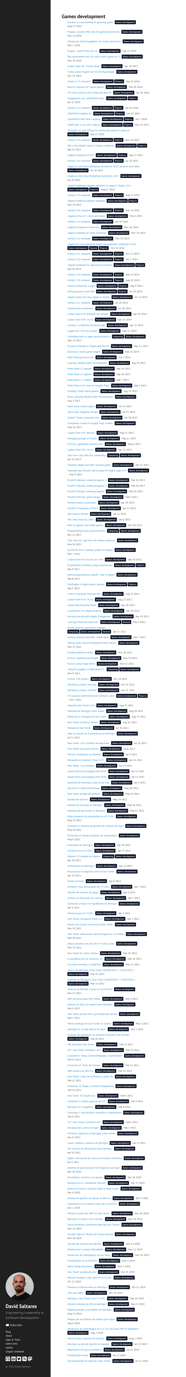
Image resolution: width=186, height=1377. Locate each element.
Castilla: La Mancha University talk (86, 325)
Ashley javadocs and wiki (80, 291)
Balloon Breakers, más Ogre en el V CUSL (89, 1277)
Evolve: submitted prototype (82, 658)
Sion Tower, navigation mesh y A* (84, 918)
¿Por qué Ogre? (75, 1292)
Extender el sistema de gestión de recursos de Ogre (95, 825)
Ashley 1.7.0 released (78, 140)
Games (9, 1347)
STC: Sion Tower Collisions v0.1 (84, 1122)
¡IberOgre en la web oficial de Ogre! (86, 1029)
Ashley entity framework (80, 308)
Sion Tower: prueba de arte (81, 1272)
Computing (118, 336)
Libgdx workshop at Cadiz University (86, 232)
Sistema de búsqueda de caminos (85, 898)
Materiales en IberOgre (79, 845)
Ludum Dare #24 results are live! (85, 559)
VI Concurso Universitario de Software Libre (90, 695)
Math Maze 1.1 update (79, 379)
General (93, 248)
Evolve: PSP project (78, 678)
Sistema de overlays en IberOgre (84, 805)
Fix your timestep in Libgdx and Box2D (88, 346)
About (9, 1335)
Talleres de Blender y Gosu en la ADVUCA (89, 989)
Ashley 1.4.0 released (78, 210)
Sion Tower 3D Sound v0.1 (81, 1095)
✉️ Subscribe (14, 1325)
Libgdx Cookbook (15, 1351)
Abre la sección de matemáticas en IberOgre (91, 733)
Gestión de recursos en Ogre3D (84, 1243)
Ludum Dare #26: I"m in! (80, 449)
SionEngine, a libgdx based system (85, 584)
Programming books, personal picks (86, 530)
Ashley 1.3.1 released (78, 253)
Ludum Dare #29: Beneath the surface (87, 314)
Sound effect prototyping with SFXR (86, 771)
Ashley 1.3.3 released (78, 221)
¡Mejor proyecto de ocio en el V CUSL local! (90, 943)
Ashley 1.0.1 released (78, 302)
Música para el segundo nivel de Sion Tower (90, 871)
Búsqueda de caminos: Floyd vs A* (85, 760)
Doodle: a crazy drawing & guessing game (90, 22)
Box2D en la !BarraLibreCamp (83, 788)
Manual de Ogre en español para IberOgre (89, 1004)
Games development (125, 22)
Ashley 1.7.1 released (78, 107)
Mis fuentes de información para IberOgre (89, 1148)
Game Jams (11, 1343)
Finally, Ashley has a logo (81, 285)
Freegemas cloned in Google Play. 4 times (90, 423)
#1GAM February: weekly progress (85, 491)
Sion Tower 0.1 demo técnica (82, 953)
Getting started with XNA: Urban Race (87, 637)
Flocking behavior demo (80, 652)
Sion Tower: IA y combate (80, 765)
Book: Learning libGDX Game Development (90, 396)
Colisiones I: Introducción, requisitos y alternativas (94, 1112)
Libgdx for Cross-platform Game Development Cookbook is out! (101, 244)
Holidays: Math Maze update (82, 391)
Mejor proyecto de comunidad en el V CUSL (90, 816)
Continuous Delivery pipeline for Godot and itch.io (94, 41)
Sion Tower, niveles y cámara (82, 722)
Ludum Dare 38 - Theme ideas (83, 66)
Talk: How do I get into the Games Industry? (91, 540)
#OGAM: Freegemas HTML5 (82, 508)
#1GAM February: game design (83, 497)
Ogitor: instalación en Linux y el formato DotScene (94, 1158)
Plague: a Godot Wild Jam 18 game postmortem (93, 31)
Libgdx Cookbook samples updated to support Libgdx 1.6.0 (98, 185)
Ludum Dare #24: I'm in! (80, 599)
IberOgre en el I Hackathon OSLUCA (86, 1183)
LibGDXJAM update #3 (79, 113)
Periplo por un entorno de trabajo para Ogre (91, 1319)
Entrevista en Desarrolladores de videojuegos (92, 835)
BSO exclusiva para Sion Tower (83, 998)
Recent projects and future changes (86, 627)
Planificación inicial (77, 1355)
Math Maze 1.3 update (79, 368)
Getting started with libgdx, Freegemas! (89, 616)
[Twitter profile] (19, 1359)
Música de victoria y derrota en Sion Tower (90, 924)
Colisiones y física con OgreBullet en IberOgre (92, 903)
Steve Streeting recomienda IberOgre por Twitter (93, 1224)
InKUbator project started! (81, 684)
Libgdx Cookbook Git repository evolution (89, 265)
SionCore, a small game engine (83, 351)
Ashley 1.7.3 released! (79, 81)
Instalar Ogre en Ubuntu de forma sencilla (90, 1234)
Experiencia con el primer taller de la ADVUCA (92, 1203)
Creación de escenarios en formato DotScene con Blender (98, 1034)
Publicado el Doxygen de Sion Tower (87, 716)
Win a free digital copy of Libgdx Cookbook (90, 145)
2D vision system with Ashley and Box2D (89, 92)
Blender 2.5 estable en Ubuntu (83, 856)
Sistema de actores (77, 799)
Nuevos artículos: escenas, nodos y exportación (93, 1188)
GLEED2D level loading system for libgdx (90, 550)
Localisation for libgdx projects (84, 610)
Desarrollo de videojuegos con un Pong (88, 1255)
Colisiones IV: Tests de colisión (83, 1065)
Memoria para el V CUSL (80, 913)
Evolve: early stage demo (81, 663)
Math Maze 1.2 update (79, 374)
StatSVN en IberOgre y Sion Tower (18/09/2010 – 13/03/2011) (101, 979)
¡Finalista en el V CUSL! (79, 850)
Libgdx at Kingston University (83, 227)
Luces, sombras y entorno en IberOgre (87, 1143)
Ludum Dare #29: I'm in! (80, 319)
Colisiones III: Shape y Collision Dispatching (90, 1086)
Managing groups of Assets (82, 438)
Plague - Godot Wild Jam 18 (82, 51)
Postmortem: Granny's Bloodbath (85, 1249)
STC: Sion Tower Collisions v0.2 (84, 1050)
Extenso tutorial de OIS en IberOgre (86, 1304)
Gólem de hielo (75, 881)
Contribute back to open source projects (88, 336)
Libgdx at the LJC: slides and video (86, 216)
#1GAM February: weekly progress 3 (86, 480)
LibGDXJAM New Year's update (83, 119)
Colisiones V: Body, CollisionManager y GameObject (94, 1055)
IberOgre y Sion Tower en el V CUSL (86, 1298)
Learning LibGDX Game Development (87, 363)
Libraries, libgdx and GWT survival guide (88, 464)
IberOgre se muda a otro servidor (85, 1219)
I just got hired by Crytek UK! (82, 622)
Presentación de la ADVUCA (82, 1260)
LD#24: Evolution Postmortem (84, 593)
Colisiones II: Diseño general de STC (86, 1101)
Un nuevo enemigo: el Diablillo (84, 964)
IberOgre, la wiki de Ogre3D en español (88, 1344)
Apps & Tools (13, 1339)
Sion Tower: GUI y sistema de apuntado (88, 743)
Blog (8, 1331)
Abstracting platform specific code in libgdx (90, 574)
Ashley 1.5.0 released (78, 195)
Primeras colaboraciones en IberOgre (87, 1287)
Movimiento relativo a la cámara (85, 1177)
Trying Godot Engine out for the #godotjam (90, 71)
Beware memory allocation (81, 502)
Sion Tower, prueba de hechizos (83, 793)
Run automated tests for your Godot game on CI (93, 56)
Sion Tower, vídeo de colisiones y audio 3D (90, 1076)
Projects (119, 81)
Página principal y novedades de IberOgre (89, 1309)
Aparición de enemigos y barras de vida (88, 782)
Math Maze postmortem (80, 357)
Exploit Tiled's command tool (83, 417)
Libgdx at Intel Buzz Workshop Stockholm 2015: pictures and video (103, 166)
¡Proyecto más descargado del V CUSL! (88, 886)
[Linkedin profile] (14, 1359)
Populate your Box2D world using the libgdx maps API (96, 470)
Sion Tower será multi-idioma (83, 748)
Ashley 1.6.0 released (78, 160)
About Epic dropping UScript (82, 412)
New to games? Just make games (85, 525)
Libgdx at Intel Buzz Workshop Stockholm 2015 (92, 176)
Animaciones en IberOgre (80, 865)
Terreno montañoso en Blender (84, 754)
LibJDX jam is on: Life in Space (83, 124)
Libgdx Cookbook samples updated (86, 200)
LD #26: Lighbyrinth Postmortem (85, 444)
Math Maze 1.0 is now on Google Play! (88, 385)
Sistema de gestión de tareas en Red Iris (89, 1198)
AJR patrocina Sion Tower (80, 1044)
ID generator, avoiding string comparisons (89, 565)
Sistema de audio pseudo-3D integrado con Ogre (93, 1167)
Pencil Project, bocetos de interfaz (85, 1338)
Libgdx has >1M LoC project (82, 330)
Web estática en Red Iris (80, 1070)
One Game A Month (77, 513)
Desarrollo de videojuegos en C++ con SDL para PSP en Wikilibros (102, 1328)
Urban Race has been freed (81, 605)
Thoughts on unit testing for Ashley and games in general (98, 130)
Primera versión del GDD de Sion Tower (88, 1213)
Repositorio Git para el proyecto (84, 1349)
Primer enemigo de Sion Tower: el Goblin (89, 1023)
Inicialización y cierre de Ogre (83, 1127)
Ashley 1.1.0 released (78, 280)
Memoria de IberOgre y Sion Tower (85, 711)
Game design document (80, 1266)
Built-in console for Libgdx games (85, 87)
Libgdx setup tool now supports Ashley (88, 297)
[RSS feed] (25, 1359)
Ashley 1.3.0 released (78, 259)
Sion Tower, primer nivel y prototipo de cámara (92, 1014)
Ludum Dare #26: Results (81, 432)
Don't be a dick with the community (86, 455)
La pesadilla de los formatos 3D (85, 958)
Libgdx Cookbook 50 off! (80, 155)
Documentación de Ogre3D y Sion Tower (88, 1360)
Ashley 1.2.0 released (78, 274)
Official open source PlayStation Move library (91, 642)
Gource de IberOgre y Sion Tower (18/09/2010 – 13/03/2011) (100, 970)
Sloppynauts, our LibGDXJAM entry (85, 98)
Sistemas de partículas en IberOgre (86, 810)
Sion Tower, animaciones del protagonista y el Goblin (95, 934)
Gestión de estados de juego (82, 892)
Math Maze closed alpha (80, 406)
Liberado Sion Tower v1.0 (80, 705)
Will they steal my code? (80, 519)
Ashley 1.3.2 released (78, 238)
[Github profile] (8, 1359)
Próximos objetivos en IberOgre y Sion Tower (91, 1133)
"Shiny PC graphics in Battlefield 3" (86, 669)
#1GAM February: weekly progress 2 (86, 485)
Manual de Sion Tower (79, 727)
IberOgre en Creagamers (80, 1106)
